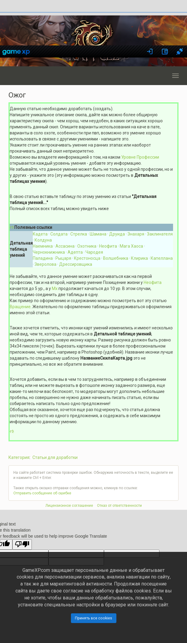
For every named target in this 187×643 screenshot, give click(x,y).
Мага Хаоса (131, 246)
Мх (55, 288)
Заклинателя (160, 234)
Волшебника (115, 258)
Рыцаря (63, 258)
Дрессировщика (75, 264)
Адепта (75, 252)
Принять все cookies (93, 618)
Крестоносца (87, 258)
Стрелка (78, 234)
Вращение (20, 306)
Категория (18, 457)
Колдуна (43, 240)
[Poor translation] (22, 544)
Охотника (86, 246)
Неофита (108, 246)
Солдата (59, 234)
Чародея (94, 252)
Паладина (43, 258)
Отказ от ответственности (119, 505)
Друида (117, 234)
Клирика (139, 258)
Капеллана (162, 258)
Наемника (43, 246)
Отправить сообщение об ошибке (42, 493)
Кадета (40, 234)
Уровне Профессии (140, 157)
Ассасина (65, 246)
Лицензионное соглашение (69, 505)
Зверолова (45, 264)
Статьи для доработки (55, 457)
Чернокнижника (49, 252)
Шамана (98, 234)
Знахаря (136, 234)
